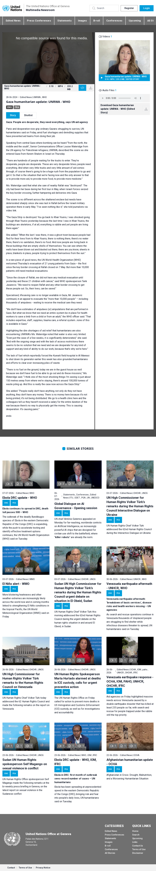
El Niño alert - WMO (15, 584)
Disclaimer (137, 853)
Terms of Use (138, 849)
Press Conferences (39, 20)
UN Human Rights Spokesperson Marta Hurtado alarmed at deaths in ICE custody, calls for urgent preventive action (77, 680)
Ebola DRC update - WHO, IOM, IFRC (75, 762)
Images (82, 20)
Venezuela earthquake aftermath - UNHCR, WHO (129, 586)
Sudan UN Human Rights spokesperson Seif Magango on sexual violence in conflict (24, 764)
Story (13, 115)
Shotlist (28, 115)
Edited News (13, 20)
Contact (11, 867)
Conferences (114, 20)
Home (135, 831)
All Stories (110, 853)
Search (135, 835)
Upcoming (135, 20)
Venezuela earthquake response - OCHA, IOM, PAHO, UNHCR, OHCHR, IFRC (129, 681)
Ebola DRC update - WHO (19, 497)
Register (129, 8)
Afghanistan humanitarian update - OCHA (129, 762)
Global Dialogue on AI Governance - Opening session (75, 506)
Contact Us (137, 845)
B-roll (96, 20)
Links (134, 842)
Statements (64, 20)
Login (146, 8)
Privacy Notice (43, 867)
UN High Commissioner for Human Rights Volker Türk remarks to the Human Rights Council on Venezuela (22, 680)
